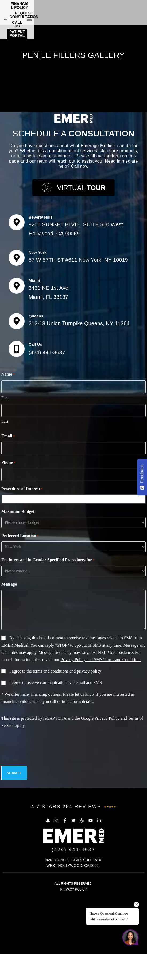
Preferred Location (20, 594)
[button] (142, 11)
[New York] (17, 315)
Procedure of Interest (22, 547)
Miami (34, 338)
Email (8, 494)
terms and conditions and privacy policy (67, 728)
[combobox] (75, 556)
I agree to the (55, 728)
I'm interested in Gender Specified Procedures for (48, 618)
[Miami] (17, 343)
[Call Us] (17, 406)
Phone (8, 520)
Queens (36, 373)
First (5, 455)
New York (38, 310)
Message (9, 641)
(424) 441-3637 (47, 410)
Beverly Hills (41, 274)
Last (4, 479)
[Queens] (17, 379)
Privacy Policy (107, 776)
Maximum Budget (17, 569)
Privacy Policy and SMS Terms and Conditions (100, 717)
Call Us (35, 402)
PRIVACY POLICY (73, 947)
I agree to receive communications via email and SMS (55, 740)
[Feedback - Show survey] (142, 477)
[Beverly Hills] (17, 280)
